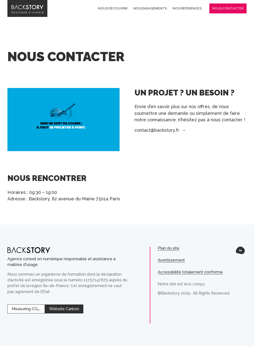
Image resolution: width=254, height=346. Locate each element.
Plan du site (168, 248)
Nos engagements (150, 8)
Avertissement (171, 260)
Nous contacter (228, 8)
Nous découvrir (112, 8)
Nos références (187, 8)
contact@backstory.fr (160, 130)
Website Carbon (64, 308)
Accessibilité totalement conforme (190, 272)
